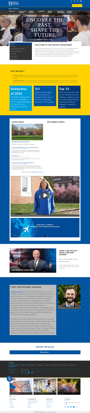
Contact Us (66, 400)
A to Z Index (48, 407)
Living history (15, 155)
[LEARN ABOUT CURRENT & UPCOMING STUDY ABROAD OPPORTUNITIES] (45, 228)
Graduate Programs (16, 51)
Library (29, 405)
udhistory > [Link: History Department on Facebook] (45, 352)
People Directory (49, 402)
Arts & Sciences (14, 8)
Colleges (29, 404)
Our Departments (30, 14)
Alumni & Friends (69, 12)
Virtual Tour (12, 405)
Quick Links (76, 5)
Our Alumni (14, 56)
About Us (12, 11)
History (35, 14)
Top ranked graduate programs (20, 141)
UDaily (11, 404)
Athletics (11, 402)
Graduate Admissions (32, 402)
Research (29, 407)
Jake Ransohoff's (17, 292)
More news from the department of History (32, 172)
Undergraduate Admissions (33, 400)
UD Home (10, 14)
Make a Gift (14, 58)
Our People (14, 53)
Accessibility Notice (50, 400)
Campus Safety (49, 405)
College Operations (25, 370)
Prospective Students (22, 12)
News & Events (50, 12)
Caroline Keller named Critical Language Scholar (25, 147)
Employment (12, 407)
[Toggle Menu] (30, 46)
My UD (47, 404)
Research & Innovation (60, 12)
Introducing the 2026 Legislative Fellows (22, 162)
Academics (41, 11)
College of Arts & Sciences (17, 14)
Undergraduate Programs (18, 48)
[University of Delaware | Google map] (66, 404)
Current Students (31, 12)
